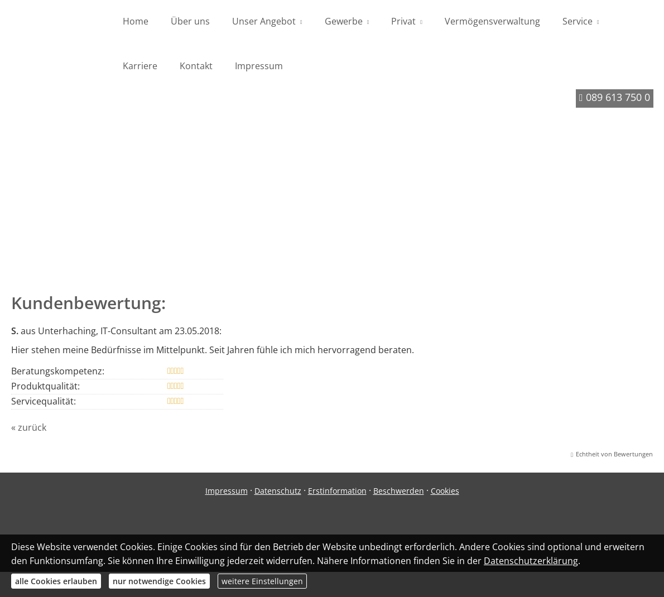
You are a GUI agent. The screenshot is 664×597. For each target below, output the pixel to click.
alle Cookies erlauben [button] (56, 581)
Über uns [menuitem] (190, 21)
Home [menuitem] (135, 21)
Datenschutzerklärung (531, 561)
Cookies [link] (445, 493)
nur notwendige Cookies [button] (159, 581)
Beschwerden (398, 493)
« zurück (28, 430)
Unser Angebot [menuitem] (264, 21)
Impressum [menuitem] (259, 66)
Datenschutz (277, 493)
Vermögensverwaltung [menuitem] (492, 21)
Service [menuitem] (577, 21)
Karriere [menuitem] (140, 66)
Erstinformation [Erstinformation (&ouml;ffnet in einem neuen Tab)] (337, 493)
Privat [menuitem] (403, 21)
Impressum (226, 493)
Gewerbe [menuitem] (344, 21)
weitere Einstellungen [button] (262, 581)
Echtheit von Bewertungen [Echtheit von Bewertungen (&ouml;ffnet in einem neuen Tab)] (614, 456)
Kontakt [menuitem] (196, 66)
